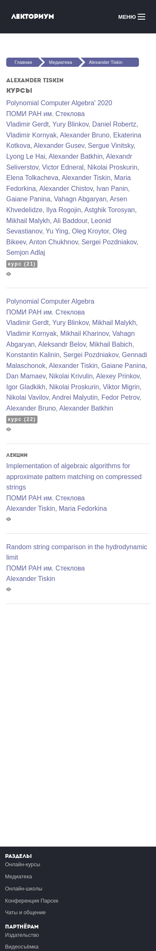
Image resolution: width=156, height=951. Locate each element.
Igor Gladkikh (25, 387)
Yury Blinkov (70, 124)
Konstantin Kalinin (32, 354)
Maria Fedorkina (83, 508)
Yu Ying (57, 231)
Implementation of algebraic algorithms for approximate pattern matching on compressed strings (74, 476)
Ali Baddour (70, 220)
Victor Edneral (63, 167)
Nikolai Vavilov (27, 397)
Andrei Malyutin (75, 397)
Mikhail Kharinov (84, 333)
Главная (23, 62)
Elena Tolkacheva (32, 177)
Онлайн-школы (23, 888)
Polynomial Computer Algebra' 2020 (59, 103)
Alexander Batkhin (76, 156)
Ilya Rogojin (63, 209)
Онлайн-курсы (22, 864)
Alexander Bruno (84, 135)
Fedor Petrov (120, 397)
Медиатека (60, 62)
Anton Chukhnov (53, 242)
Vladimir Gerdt (27, 124)
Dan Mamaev (25, 376)
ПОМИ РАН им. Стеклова (45, 113)
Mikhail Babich (110, 344)
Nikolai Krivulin (71, 376)
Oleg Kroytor (90, 231)
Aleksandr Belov (62, 344)
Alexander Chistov (66, 188)
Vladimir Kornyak (31, 135)
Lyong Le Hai (25, 156)
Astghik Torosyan (109, 209)
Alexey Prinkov (118, 376)
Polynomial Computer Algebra (50, 301)
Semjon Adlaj (25, 252)
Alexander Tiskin (106, 62)
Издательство (22, 935)
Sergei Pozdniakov (109, 242)
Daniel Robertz (114, 124)
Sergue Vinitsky (111, 145)
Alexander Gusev (59, 145)
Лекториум (32, 16)
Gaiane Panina (28, 199)
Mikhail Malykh (28, 220)
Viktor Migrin (121, 387)
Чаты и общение (25, 912)
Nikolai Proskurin (112, 167)
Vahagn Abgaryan (80, 199)
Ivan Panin (112, 188)
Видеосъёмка (22, 946)
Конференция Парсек (31, 901)
